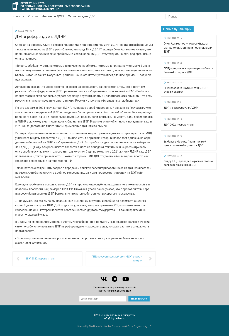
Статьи (33, 16)
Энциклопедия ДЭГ (81, 16)
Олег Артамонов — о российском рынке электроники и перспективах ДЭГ (188, 47)
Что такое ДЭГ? (53, 16)
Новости (18, 16)
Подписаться (139, 298)
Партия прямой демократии (119, 315)
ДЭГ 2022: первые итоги (179, 124)
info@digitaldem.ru (114, 318)
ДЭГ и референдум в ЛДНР (181, 107)
